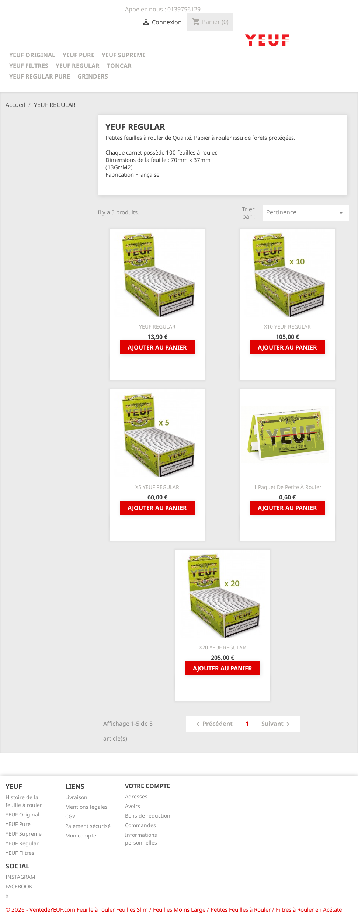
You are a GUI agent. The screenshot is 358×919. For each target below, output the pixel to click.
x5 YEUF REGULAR (157, 486)
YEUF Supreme (24, 833)
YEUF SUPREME (124, 55)
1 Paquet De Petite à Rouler (287, 486)
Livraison (76, 797)
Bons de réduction (147, 815)
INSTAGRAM (20, 876)
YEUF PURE (78, 55)
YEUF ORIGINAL (32, 55)
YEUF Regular (22, 843)
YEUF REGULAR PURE (39, 76)
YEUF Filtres (20, 852)
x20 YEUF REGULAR (222, 647)
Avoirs (132, 805)
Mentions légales (86, 806)
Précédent (213, 724)
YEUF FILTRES (28, 66)
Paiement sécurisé (88, 825)
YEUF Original (22, 814)
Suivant (276, 724)
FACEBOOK (19, 886)
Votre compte (147, 786)
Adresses (136, 796)
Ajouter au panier (157, 347)
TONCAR (119, 66)
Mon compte (80, 835)
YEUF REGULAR (78, 66)
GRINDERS (92, 76)
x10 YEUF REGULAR (287, 326)
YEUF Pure (18, 824)
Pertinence (305, 212)
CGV (70, 816)
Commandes (140, 825)
